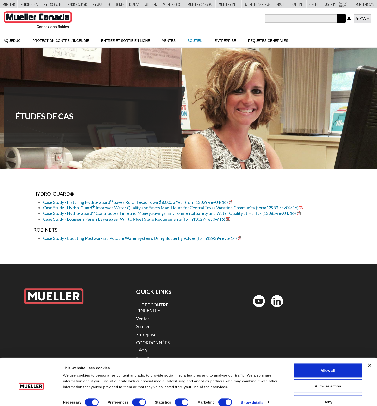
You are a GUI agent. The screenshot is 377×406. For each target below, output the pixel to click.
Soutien (195, 41)
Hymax (97, 4)
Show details (252, 394)
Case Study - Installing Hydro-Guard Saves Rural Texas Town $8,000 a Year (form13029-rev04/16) (135, 202)
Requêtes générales (268, 41)
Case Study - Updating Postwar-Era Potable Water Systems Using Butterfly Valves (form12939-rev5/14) (140, 238)
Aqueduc (12, 41)
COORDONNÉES (153, 342)
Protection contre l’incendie (60, 41)
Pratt (280, 4)
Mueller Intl (228, 4)
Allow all (327, 362)
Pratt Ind (297, 4)
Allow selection (328, 377)
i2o (109, 4)
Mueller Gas (365, 4)
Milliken (151, 4)
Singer (314, 4)
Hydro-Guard (77, 4)
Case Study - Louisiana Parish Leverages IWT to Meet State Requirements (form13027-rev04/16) (134, 219)
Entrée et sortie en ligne (125, 41)
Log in (349, 19)
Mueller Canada (200, 4)
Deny (328, 393)
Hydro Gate (52, 4)
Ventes (169, 41)
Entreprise (225, 41)
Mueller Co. (172, 4)
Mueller (9, 4)
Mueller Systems (257, 4)
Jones (120, 4)
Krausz (134, 4)
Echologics (29, 4)
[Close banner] (369, 356)
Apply (341, 22)
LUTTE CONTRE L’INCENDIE (152, 307)
